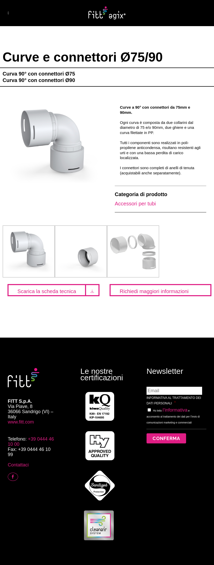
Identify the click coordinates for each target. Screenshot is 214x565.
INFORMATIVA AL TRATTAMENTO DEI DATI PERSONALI (174, 400)
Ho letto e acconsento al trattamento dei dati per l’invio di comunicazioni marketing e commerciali (173, 416)
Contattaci (18, 464)
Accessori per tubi (135, 203)
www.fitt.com (21, 422)
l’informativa (175, 410)
